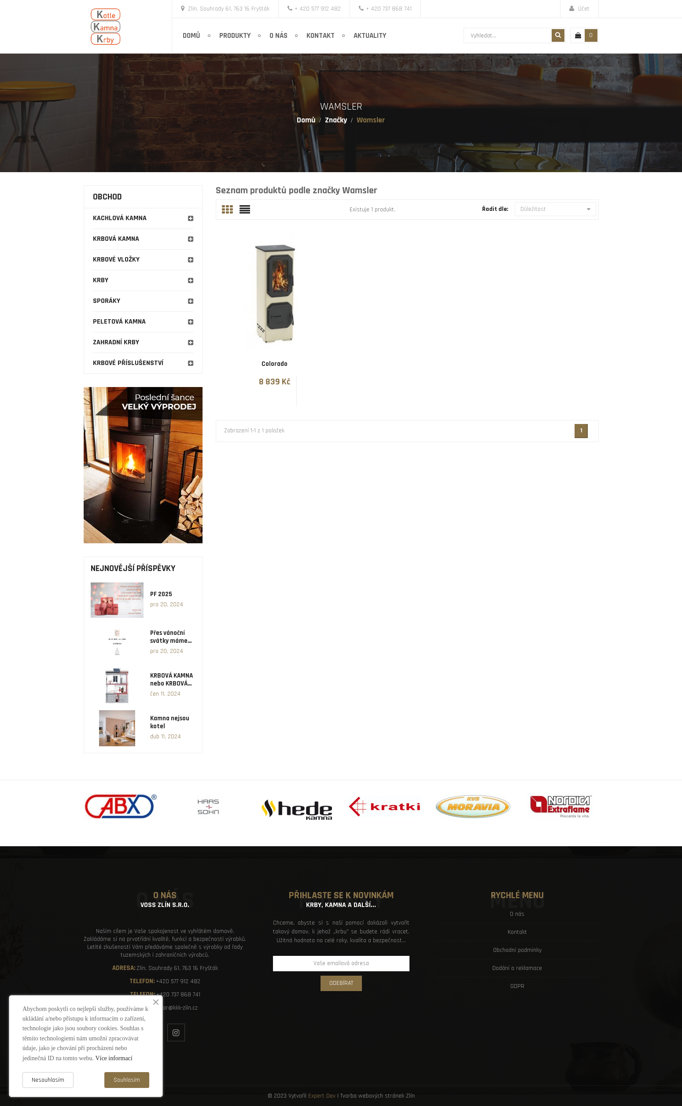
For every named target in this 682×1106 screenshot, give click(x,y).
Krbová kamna (116, 238)
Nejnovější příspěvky (133, 568)
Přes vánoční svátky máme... (171, 637)
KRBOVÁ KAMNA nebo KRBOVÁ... (171, 680)
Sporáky (106, 301)
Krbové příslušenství (128, 363)
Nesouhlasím (48, 1080)
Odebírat (341, 983)
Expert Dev (321, 1096)
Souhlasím (127, 1080)
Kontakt (517, 932)
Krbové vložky (116, 259)
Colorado (275, 364)
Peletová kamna (119, 321)
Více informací (113, 1058)
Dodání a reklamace (517, 968)
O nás (517, 914)
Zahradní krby (116, 342)
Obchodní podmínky (517, 950)
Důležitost (555, 209)
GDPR (517, 986)
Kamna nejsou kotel (169, 722)
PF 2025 (161, 594)
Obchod (107, 197)
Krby (100, 280)
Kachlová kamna (120, 218)
